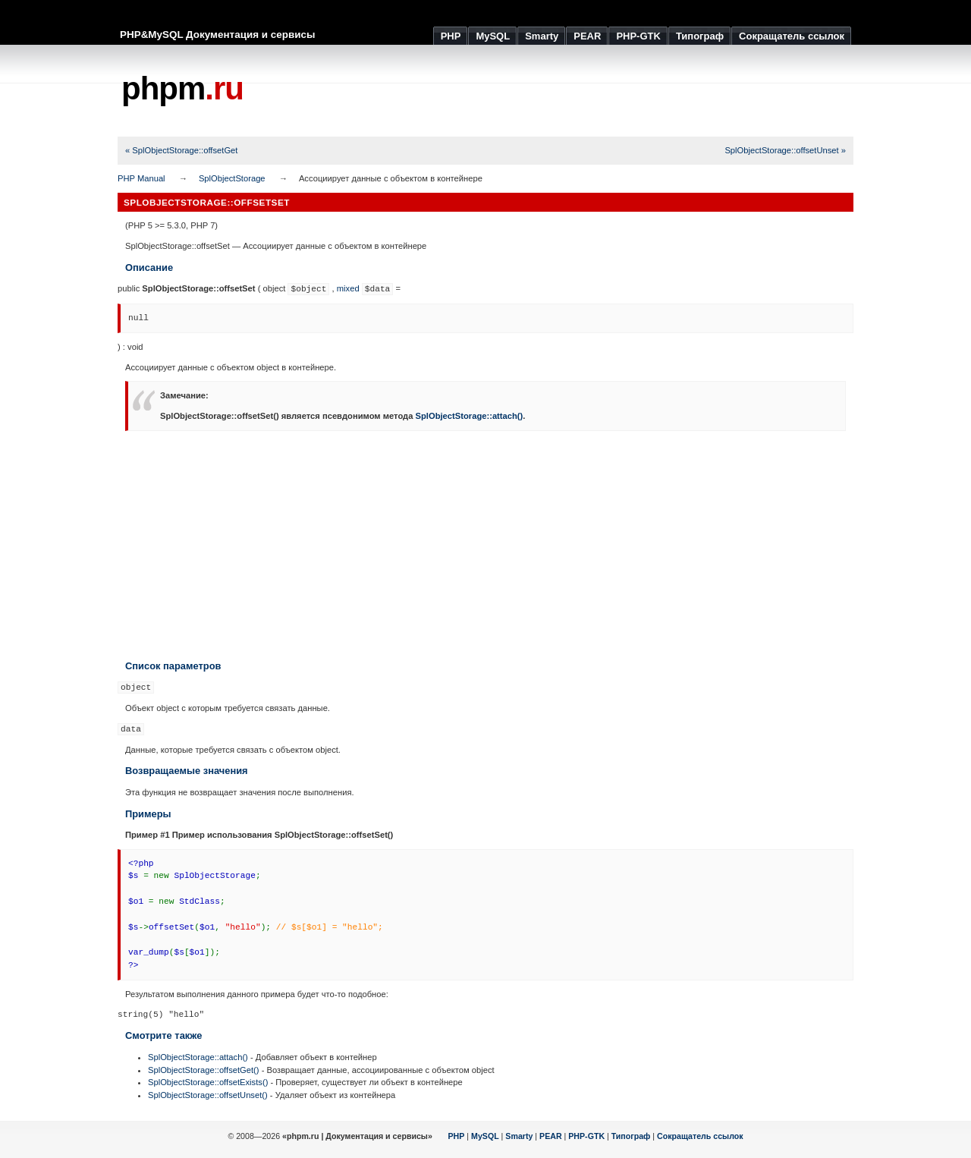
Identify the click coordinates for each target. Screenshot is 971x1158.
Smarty (519, 1136)
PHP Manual (141, 178)
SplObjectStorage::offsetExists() (208, 1082)
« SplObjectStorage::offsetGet (181, 150)
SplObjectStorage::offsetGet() (203, 1070)
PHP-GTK (586, 1136)
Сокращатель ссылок (700, 1136)
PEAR (550, 1136)
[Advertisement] (577, 91)
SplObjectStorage (232, 178)
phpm (182, 88)
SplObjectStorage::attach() (469, 415)
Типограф (631, 1136)
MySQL (485, 1136)
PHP (456, 1136)
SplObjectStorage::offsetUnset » (785, 150)
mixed (348, 288)
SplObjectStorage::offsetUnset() (208, 1095)
